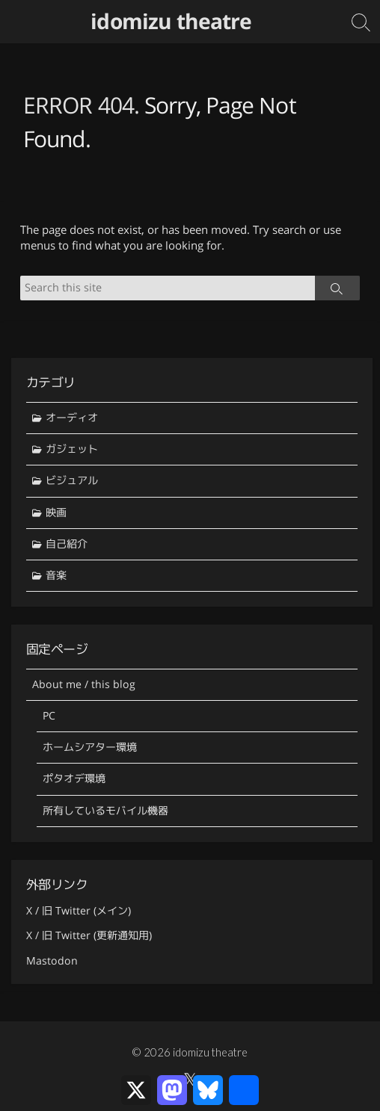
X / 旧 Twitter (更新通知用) (89, 935)
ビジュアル (72, 480)
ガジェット (72, 449)
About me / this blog (83, 684)
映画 (56, 512)
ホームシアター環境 (90, 747)
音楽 (56, 575)
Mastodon (52, 960)
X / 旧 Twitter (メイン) (78, 910)
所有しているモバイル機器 (105, 810)
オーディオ (72, 417)
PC (49, 715)
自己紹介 (67, 543)
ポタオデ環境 (74, 778)
